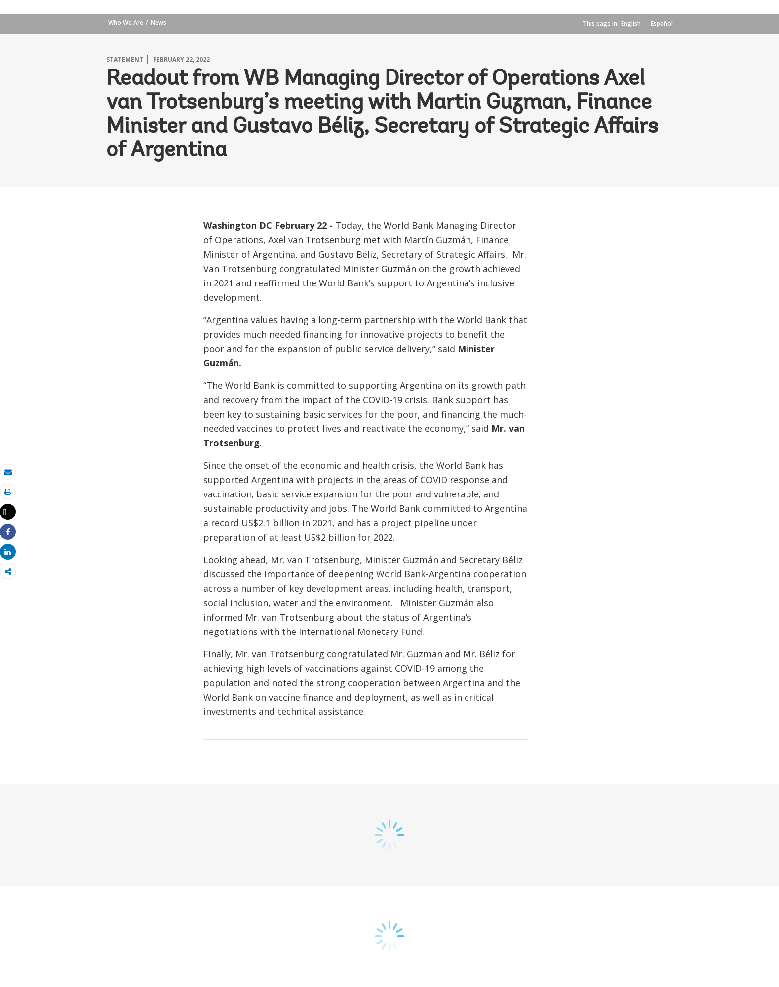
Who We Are (125, 22)
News (158, 22)
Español (662, 23)
